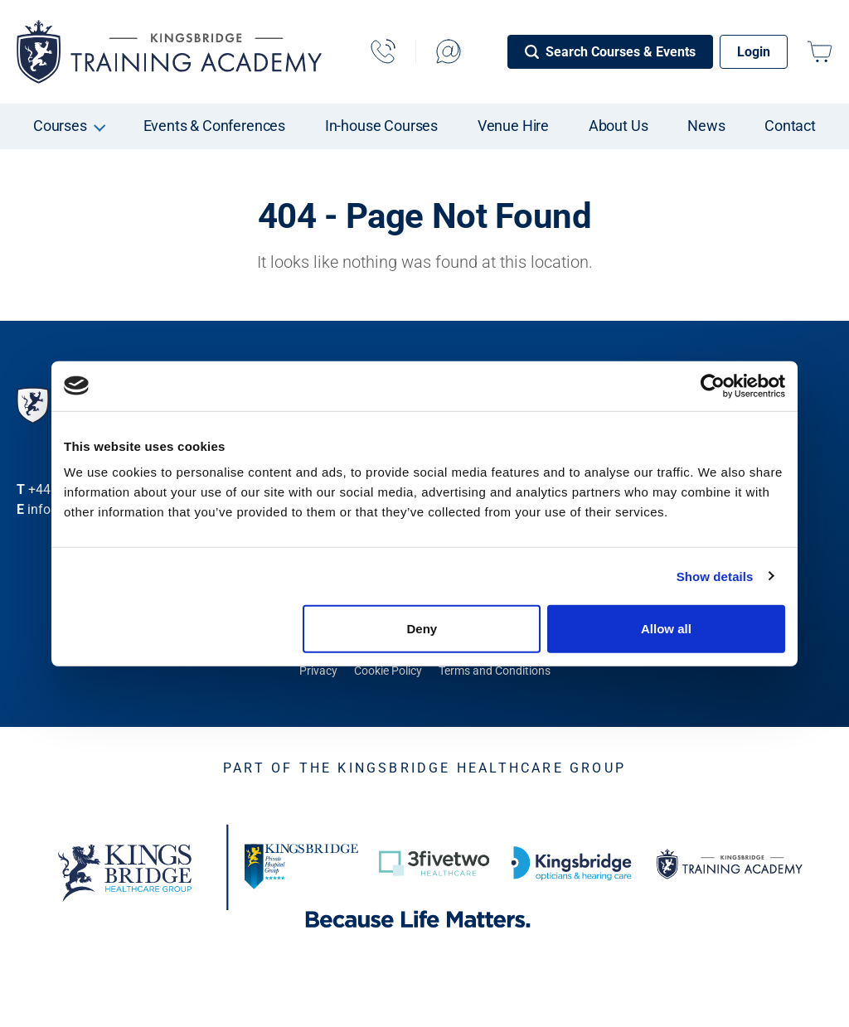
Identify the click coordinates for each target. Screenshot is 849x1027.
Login (753, 52)
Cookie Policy (388, 670)
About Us (618, 125)
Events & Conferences (214, 125)
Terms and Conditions (495, 670)
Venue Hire (513, 125)
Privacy (318, 670)
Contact (790, 125)
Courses (60, 125)
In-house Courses (381, 125)
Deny (422, 629)
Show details (715, 576)
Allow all (666, 629)
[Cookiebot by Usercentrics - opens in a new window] (712, 385)
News (706, 125)
